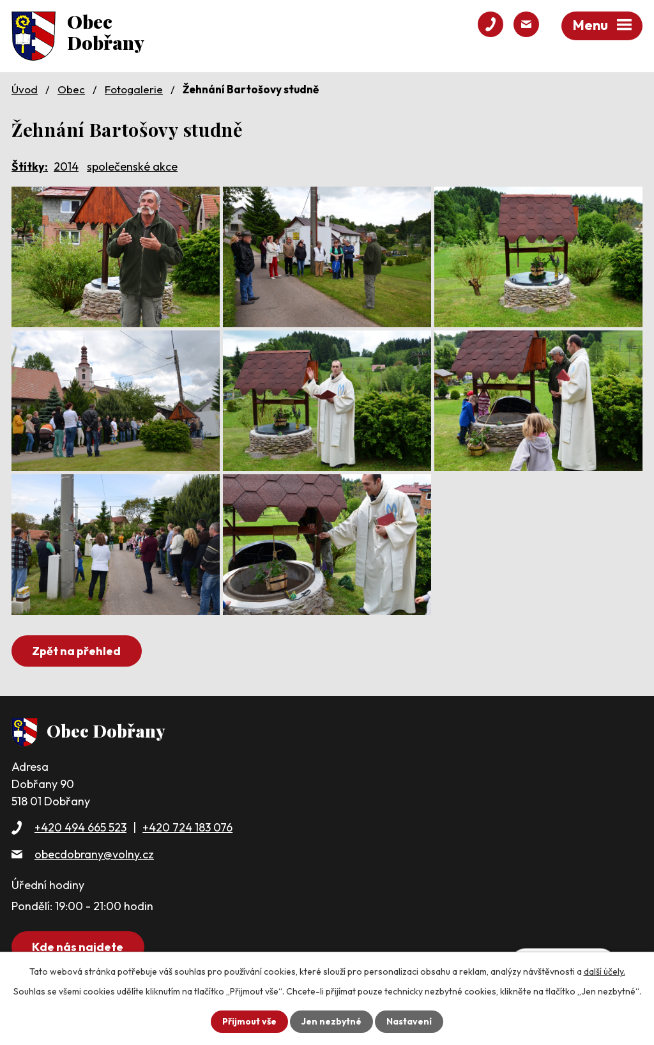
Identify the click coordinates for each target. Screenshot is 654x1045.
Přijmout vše (249, 1021)
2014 (66, 166)
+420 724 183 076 (187, 827)
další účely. (604, 971)
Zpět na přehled (76, 651)
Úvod (24, 89)
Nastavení (409, 1021)
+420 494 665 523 (80, 827)
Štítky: (29, 166)
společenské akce (132, 166)
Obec (71, 89)
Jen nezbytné (331, 1021)
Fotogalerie (134, 89)
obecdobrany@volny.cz (94, 854)
